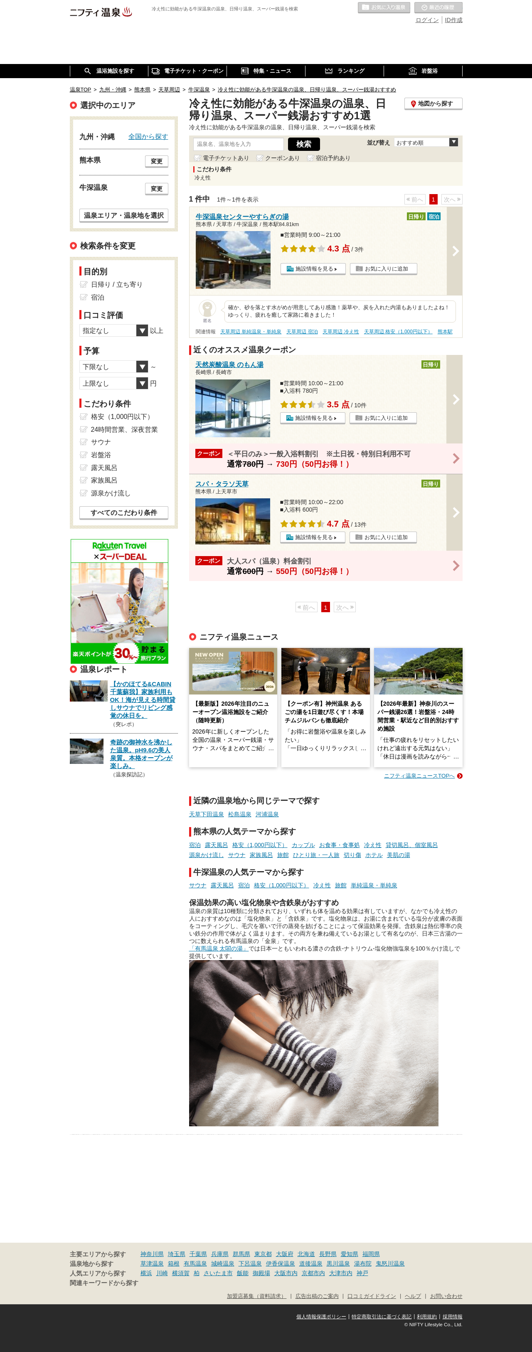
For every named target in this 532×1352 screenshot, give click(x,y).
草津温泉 (152, 1263)
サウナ (237, 855)
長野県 (328, 1254)
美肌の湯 (398, 855)
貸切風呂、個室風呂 (412, 845)
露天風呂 (216, 845)
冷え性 (373, 845)
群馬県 (241, 1254)
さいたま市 (218, 1273)
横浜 (146, 1273)
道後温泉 (311, 1263)
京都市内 (313, 1273)
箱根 (174, 1263)
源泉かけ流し (206, 855)
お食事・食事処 (339, 845)
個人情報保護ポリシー (321, 1317)
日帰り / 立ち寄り (117, 284)
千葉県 (198, 1254)
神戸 (362, 1273)
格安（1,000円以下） (260, 845)
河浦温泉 (267, 814)
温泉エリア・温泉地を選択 (124, 215)
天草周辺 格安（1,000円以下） (398, 332)
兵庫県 (220, 1254)
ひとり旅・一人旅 (316, 855)
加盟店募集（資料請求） (256, 1296)
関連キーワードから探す (104, 1283)
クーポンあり (282, 158)
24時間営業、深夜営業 (124, 429)
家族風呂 (261, 855)
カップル (303, 845)
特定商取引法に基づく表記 (381, 1317)
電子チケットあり (226, 158)
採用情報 (453, 1317)
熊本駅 (445, 332)
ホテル (374, 855)
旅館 (283, 855)
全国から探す (148, 136)
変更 (157, 161)
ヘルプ (413, 1296)
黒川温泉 (338, 1263)
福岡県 (371, 1254)
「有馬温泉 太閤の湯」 (219, 948)
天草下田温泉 (206, 814)
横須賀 (181, 1273)
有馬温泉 (195, 1263)
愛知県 (349, 1254)
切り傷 (352, 855)
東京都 (263, 1254)
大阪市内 (286, 1273)
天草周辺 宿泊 (302, 332)
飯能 (243, 1273)
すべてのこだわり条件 (124, 512)
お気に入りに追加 (386, 269)
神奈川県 (152, 1254)
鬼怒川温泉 (390, 1263)
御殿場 (261, 1273)
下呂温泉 (250, 1263)
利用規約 (427, 1317)
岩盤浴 (101, 454)
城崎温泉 (222, 1263)
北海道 (306, 1254)
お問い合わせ (446, 1296)
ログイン (427, 20)
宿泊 (195, 845)
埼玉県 (176, 1254)
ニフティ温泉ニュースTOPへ (419, 776)
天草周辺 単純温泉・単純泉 (250, 332)
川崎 (162, 1273)
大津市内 (340, 1273)
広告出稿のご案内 (317, 1296)
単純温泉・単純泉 (374, 885)
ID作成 (454, 20)
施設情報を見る (314, 269)
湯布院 (363, 1263)
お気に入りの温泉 (384, 8)
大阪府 (284, 1254)
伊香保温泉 (280, 1263)
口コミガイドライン (371, 1296)
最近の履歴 (438, 8)
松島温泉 (239, 814)
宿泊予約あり (333, 158)
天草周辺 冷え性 (341, 332)
